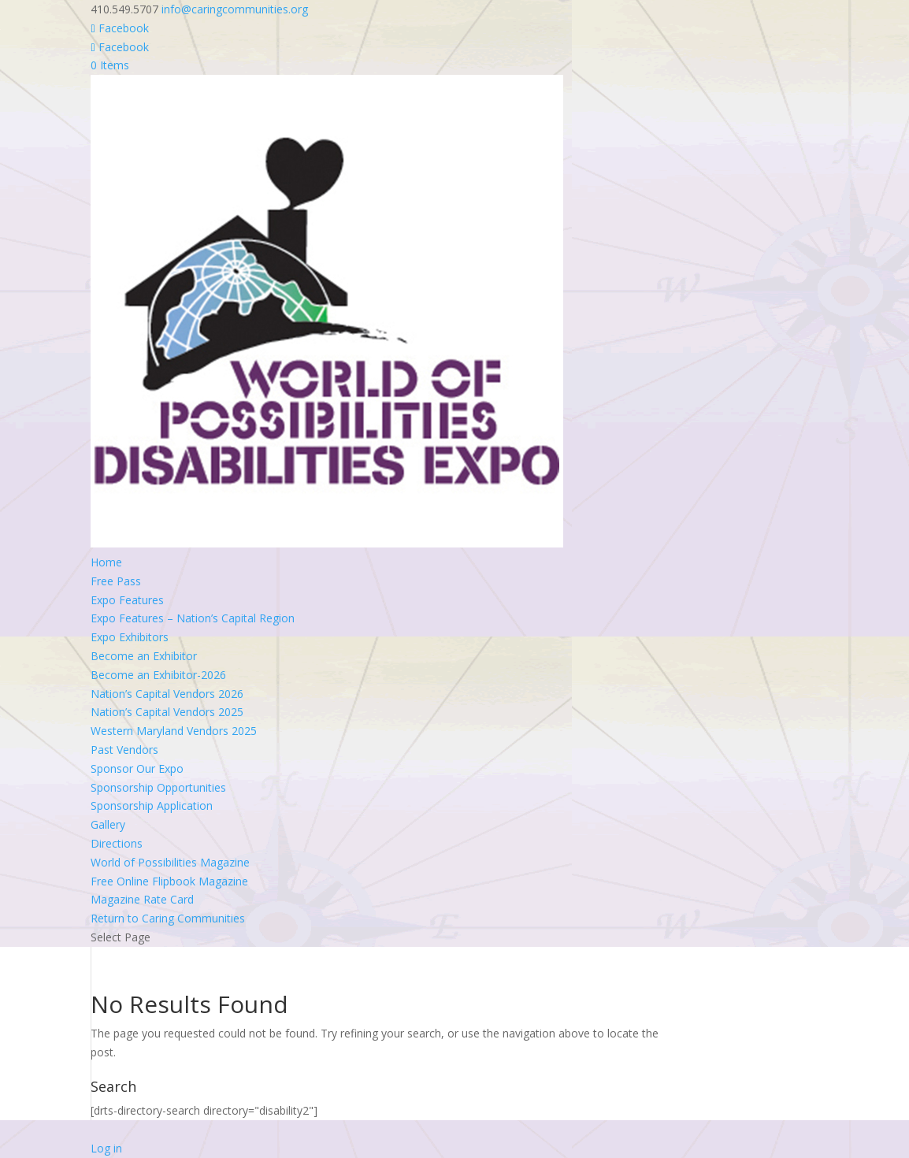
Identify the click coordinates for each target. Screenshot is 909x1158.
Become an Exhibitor (144, 655)
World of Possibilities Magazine (170, 862)
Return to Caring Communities (168, 918)
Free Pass (116, 580)
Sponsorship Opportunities (158, 787)
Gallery (108, 824)
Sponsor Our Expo (137, 768)
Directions (117, 843)
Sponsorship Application (152, 805)
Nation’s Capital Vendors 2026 (167, 693)
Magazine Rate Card (142, 899)
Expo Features (127, 599)
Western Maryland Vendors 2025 (174, 730)
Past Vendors (124, 749)
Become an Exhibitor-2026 (158, 674)
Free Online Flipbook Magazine (169, 881)
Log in (106, 1148)
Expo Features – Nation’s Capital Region (193, 618)
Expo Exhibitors (130, 636)
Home (106, 562)
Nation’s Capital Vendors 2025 (167, 711)
